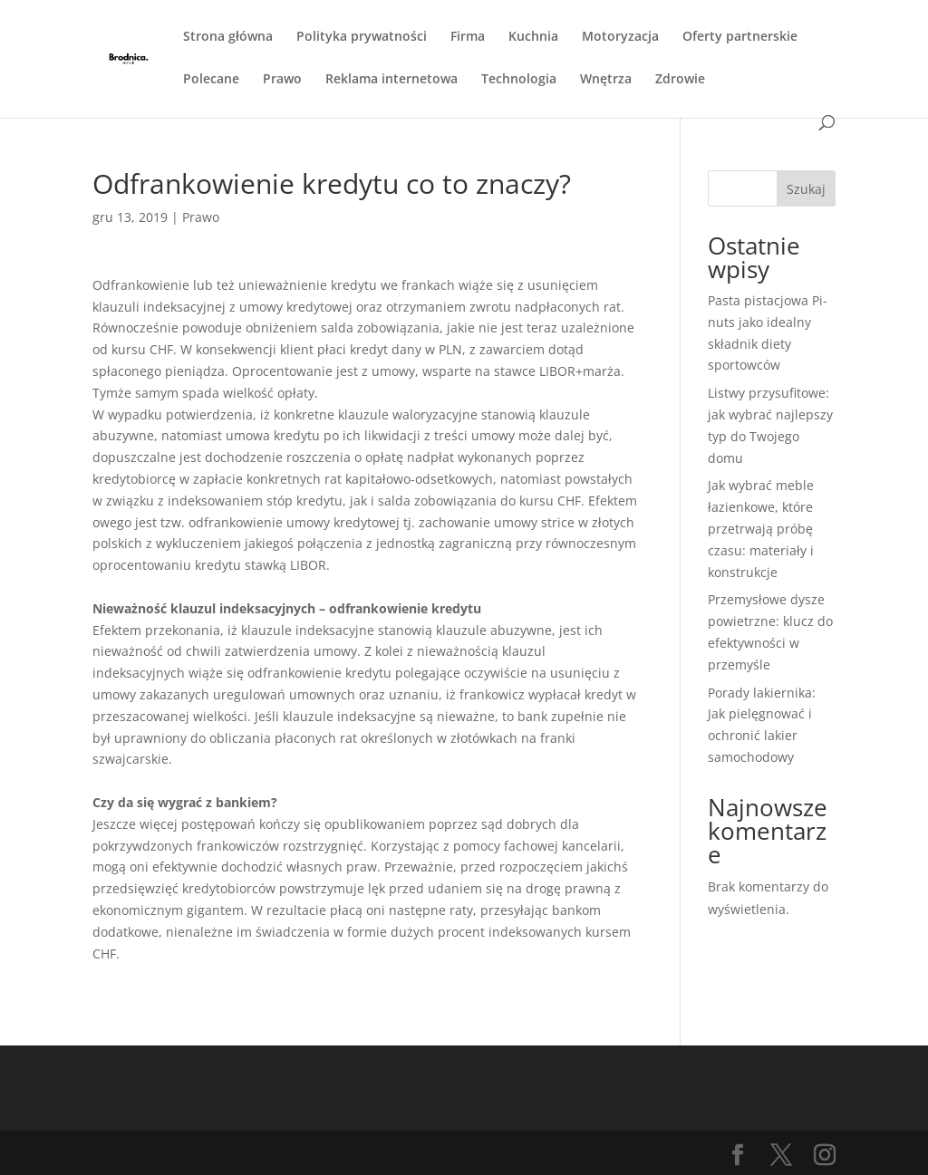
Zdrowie (680, 79)
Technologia (518, 79)
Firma (467, 37)
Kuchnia (533, 37)
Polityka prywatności (361, 37)
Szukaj (806, 188)
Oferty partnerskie (740, 37)
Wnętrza (606, 79)
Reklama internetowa (391, 79)
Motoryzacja (620, 37)
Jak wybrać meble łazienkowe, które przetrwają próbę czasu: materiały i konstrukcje (761, 528)
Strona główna (228, 37)
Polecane (211, 79)
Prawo (282, 79)
